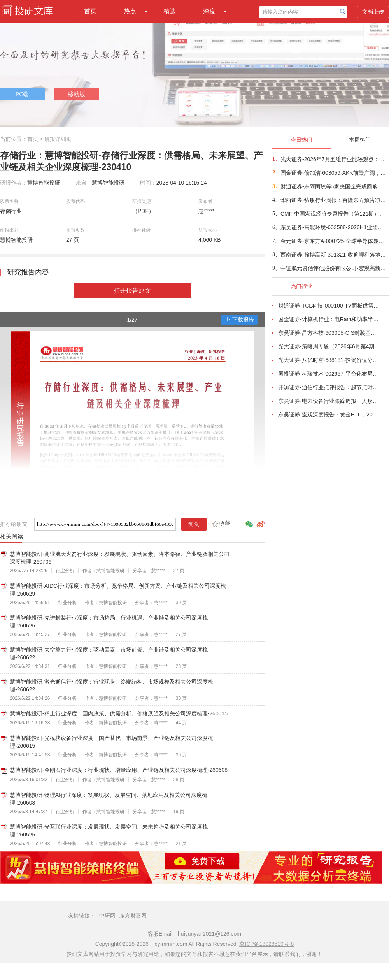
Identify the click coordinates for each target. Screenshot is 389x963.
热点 (130, 11)
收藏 (220, 523)
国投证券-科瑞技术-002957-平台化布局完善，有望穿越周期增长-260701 (329, 374)
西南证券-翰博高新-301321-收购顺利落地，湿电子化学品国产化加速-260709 (334, 254)
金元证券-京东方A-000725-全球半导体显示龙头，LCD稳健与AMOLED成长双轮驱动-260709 (334, 241)
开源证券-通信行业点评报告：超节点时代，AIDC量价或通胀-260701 (329, 387)
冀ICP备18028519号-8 (266, 944)
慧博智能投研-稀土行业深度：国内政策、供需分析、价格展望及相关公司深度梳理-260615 (119, 713)
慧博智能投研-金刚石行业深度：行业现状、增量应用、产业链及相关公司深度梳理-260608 (119, 770)
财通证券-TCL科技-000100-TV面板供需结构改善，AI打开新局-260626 (329, 305)
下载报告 (239, 319)
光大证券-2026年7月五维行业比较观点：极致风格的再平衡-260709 (334, 159)
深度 (209, 11)
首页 (90, 11)
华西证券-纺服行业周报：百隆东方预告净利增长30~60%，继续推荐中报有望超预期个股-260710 (334, 200)
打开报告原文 (132, 290)
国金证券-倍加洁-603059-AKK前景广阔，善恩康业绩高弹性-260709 (334, 173)
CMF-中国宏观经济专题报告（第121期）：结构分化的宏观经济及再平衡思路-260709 (334, 214)
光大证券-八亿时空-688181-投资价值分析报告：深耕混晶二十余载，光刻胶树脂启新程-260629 (329, 360)
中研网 (107, 915)
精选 (169, 11)
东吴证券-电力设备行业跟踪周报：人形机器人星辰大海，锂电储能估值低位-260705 (329, 401)
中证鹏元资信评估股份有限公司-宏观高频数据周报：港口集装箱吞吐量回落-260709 (334, 268)
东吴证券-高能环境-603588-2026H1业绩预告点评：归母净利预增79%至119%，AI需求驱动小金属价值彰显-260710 (334, 227)
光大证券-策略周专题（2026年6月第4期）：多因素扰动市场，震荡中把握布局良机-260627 (329, 346)
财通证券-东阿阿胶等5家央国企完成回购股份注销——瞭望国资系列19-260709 (334, 186)
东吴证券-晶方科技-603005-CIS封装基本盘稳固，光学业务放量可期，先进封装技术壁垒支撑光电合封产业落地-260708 (329, 333)
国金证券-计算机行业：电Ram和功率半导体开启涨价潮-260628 (329, 319)
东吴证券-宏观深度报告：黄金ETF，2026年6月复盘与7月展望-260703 (329, 414)
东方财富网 (133, 915)
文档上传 (373, 12)
